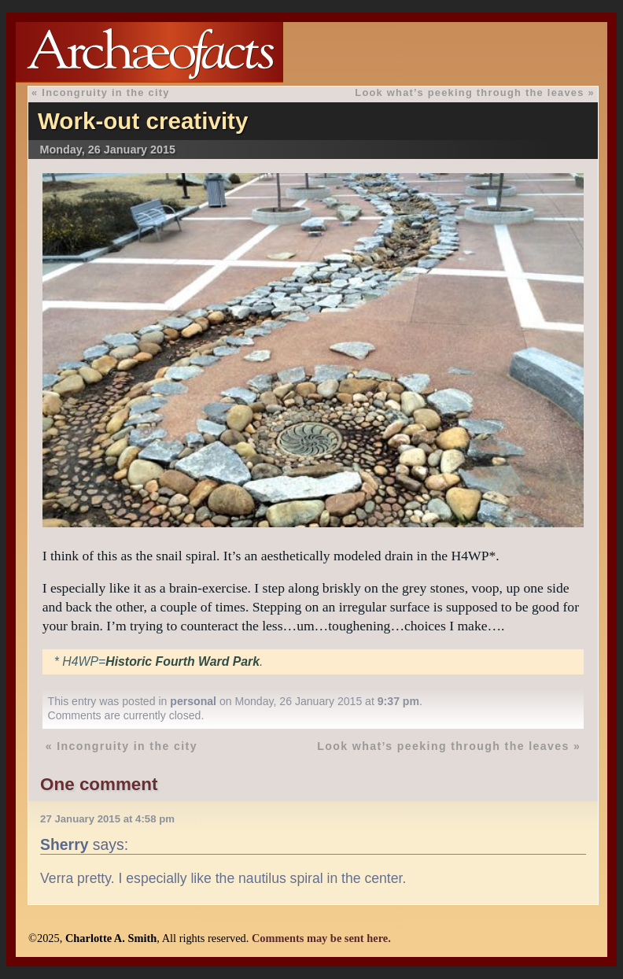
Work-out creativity (143, 121)
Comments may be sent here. (321, 938)
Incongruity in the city (105, 92)
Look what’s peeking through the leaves (469, 92)
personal (193, 701)
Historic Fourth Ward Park (182, 661)
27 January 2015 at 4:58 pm (107, 819)
